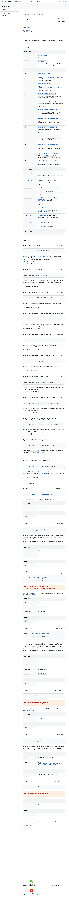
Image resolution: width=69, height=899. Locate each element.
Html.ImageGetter (43, 55)
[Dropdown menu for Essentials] (21, 1)
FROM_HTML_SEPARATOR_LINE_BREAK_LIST (48, 127)
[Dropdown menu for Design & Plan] (32, 1)
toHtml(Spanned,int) (48, 155)
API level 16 (62, 488)
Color (52, 97)
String (29, 173)
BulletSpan (36, 452)
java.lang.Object (26, 30)
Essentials (16, 1)
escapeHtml (41, 173)
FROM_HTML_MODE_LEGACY (44, 83)
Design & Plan (27, 1)
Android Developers (26, 14)
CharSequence (48, 173)
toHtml (40, 215)
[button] (9, 15)
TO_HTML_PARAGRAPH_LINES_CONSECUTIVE (48, 153)
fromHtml (40, 180)
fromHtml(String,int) (44, 211)
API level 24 (62, 245)
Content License (57, 821)
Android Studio (62, 1)
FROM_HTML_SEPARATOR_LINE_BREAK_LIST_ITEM (49, 136)
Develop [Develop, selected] (38, 1)
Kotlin (59, 21)
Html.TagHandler (42, 61)
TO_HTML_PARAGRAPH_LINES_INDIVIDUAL (48, 160)
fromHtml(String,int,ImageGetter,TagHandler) (50, 77)
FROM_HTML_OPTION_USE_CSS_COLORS (47, 93)
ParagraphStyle (43, 473)
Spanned (30, 180)
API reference (6, 6)
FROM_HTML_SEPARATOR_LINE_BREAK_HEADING (49, 118)
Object (29, 27)
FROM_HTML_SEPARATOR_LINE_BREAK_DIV (47, 109)
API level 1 (63, 18)
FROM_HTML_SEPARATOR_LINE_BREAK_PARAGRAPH (49, 144)
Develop (33, 14)
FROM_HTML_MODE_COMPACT (44, 73)
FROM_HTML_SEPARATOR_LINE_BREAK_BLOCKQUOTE (50, 101)
